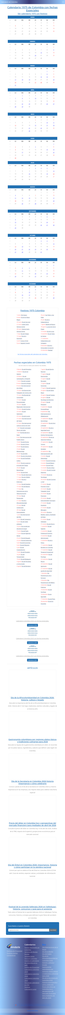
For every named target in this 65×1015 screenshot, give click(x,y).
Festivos (27, 990)
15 (47, 77)
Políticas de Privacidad (14, 954)
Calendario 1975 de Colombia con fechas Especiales (32, 8)
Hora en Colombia (31, 961)
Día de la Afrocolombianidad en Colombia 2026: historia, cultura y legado (32, 699)
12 (15, 125)
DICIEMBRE (32, 284)
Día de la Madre (47, 954)
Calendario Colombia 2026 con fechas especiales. (32, 621)
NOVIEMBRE (32, 259)
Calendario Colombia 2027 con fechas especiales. (32, 656)
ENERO (32, 17)
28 (41, 82)
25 (47, 249)
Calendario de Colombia (9, 2)
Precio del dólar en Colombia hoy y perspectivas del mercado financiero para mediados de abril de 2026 (32, 825)
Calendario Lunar (31, 992)
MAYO (32, 114)
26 (47, 104)
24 (15, 82)
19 (29, 79)
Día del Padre (46, 957)
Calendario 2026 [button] (32, 625)
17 (15, 79)
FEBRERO (32, 41)
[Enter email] (28, 932)
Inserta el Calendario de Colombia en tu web (32, 965)
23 (53, 79)
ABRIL (32, 90)
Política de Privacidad (32, 970)
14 (41, 52)
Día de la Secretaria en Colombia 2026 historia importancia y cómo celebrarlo (32, 783)
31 (15, 85)
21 (29, 128)
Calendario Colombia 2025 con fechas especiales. (32, 638)
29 (22, 107)
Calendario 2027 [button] (32, 660)
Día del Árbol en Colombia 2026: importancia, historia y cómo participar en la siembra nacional (32, 868)
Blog (44, 947)
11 (53, 122)
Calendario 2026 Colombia (32, 1013)
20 (35, 55)
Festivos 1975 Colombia (32, 310)
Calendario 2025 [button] (32, 643)
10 (35, 98)
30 (15, 158)
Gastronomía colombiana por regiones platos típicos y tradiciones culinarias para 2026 (32, 741)
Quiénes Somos (12, 956)
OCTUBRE (32, 235)
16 (29, 174)
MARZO (32, 65)
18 (22, 79)
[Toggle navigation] (63, 2)
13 (53, 171)
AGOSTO (32, 187)
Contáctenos (11, 958)
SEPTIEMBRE (32, 211)
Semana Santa (29, 959)
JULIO (32, 162)
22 (22, 104)
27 (35, 82)
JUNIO (32, 138)
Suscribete (53, 933)
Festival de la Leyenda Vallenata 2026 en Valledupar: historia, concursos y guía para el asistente (32, 910)
